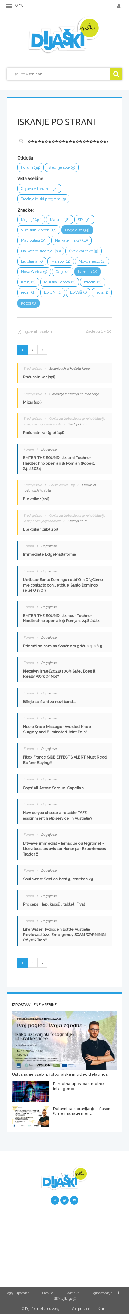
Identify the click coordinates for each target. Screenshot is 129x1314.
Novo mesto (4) (92, 261)
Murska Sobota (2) (59, 282)
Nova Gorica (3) (34, 272)
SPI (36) (84, 220)
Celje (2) (62, 272)
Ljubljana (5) (32, 261)
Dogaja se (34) (77, 230)
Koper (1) (28, 303)
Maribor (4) (60, 261)
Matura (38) (59, 220)
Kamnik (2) (87, 272)
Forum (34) (30, 167)
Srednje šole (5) (62, 167)
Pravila (47, 1293)
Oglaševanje (102, 1293)
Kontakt (72, 1293)
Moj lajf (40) (31, 220)
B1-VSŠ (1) (78, 292)
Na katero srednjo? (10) (41, 251)
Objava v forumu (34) (39, 188)
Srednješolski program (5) (43, 199)
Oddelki (25, 158)
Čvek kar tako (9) (83, 251)
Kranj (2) (28, 282)
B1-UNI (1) (52, 292)
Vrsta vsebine (30, 178)
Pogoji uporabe (17, 1293)
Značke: (25, 210)
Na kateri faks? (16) (71, 240)
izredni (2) (92, 282)
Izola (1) (101, 292)
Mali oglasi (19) (33, 240)
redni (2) (28, 292)
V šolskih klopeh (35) (38, 230)
